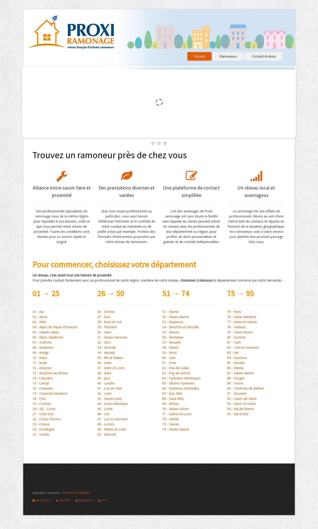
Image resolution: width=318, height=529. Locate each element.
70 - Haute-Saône (175, 409)
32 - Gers (104, 342)
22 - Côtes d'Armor (46, 419)
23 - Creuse (41, 424)
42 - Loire (104, 393)
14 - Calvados (42, 378)
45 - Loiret (105, 409)
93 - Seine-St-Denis (241, 403)
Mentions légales (77, 492)
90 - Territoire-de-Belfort (245, 388)
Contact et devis (264, 56)
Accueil (199, 56)
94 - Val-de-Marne (240, 409)
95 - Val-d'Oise (238, 414)
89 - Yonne (235, 383)
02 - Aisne (39, 317)
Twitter (63, 500)
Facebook (41, 500)
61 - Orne (169, 363)
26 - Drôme (106, 311)
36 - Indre (104, 363)
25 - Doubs (40, 434)
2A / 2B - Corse (43, 409)
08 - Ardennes (42, 347)
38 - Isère (104, 373)
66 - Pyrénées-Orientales (180, 388)
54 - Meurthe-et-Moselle (180, 327)
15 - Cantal (40, 383)
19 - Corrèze (41, 403)
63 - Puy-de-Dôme (176, 373)
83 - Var (233, 352)
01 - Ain (38, 311)
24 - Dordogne (43, 429)
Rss (102, 500)
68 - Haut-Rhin (173, 398)
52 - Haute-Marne (175, 317)
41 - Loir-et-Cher (109, 388)
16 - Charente (42, 388)
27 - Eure (104, 317)
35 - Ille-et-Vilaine (110, 357)
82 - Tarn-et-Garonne (243, 347)
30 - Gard (104, 332)
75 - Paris (234, 311)
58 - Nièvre (170, 347)
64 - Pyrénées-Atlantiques (181, 378)
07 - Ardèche (42, 342)
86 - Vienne (235, 368)
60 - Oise (169, 357)
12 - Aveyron (42, 368)
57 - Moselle (171, 342)
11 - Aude (39, 363)
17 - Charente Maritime (49, 393)
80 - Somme (236, 337)
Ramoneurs (228, 56)
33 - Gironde (106, 347)
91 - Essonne (237, 393)
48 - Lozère (105, 424)
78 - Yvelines (236, 327)
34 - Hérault (106, 352)
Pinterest (84, 500)
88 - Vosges (236, 378)
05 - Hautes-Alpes (45, 332)
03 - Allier (39, 322)
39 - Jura (103, 378)
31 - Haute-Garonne (112, 337)
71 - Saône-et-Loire (176, 414)
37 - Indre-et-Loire (111, 368)
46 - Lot (103, 414)
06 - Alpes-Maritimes (48, 337)
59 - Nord (169, 352)
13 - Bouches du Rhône (50, 373)
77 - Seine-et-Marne (242, 322)
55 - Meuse (170, 332)
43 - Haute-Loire (109, 398)
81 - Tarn (234, 342)
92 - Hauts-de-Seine (242, 398)
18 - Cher (39, 398)
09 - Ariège (40, 352)
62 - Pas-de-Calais (175, 368)
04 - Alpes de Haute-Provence (54, 327)
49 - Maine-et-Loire (111, 429)
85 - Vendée (236, 363)
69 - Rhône (170, 403)
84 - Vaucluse (237, 357)
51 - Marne (170, 311)
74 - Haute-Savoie (175, 429)
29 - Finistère (107, 327)
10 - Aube (39, 357)
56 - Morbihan (172, 337)
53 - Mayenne (172, 322)
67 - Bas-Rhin (172, 393)
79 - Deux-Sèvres (240, 332)
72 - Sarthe (170, 419)
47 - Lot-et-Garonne (112, 419)
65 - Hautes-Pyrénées (178, 383)
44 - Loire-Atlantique (112, 403)
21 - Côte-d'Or (43, 414)
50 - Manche (106, 434)
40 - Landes (106, 383)
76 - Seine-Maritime (241, 317)
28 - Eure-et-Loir (109, 322)
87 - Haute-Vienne (240, 373)
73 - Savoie (170, 424)
